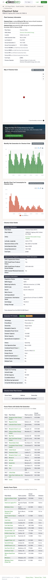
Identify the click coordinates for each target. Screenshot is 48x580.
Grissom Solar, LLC (10, 530)
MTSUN (11, 460)
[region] (24, 97)
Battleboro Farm (9, 507)
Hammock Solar (13, 452)
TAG (10, 468)
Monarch (11, 457)
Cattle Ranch (12, 450)
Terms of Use (38, 577)
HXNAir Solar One (10, 533)
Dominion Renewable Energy (27, 32)
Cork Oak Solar (9, 525)
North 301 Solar (9, 543)
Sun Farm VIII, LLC (10, 548)
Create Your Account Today (14, 135)
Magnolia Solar (13, 422)
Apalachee (12, 463)
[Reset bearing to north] (43, 79)
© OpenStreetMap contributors (35, 120)
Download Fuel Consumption (36, 183)
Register (44, 2)
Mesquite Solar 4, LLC (15, 455)
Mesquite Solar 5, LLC (15, 429)
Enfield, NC (40, 6)
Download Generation (38, 143)
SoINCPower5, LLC (10, 545)
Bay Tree (11, 436)
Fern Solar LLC (9, 528)
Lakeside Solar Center (15, 424)
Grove (10, 465)
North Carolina (20, 6)
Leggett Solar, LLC (10, 540)
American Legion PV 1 (10, 502)
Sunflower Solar (9, 550)
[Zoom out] (43, 76)
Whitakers (7, 557)
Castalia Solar (8, 523)
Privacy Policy (29, 577)
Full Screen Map (37, 70)
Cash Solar (8, 520)
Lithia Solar (12, 472)
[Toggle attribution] (44, 121)
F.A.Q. (44, 577)
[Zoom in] (43, 74)
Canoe (10, 479)
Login (37, 2)
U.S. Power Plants (10, 6)
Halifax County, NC (31, 6)
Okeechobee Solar (14, 442)
